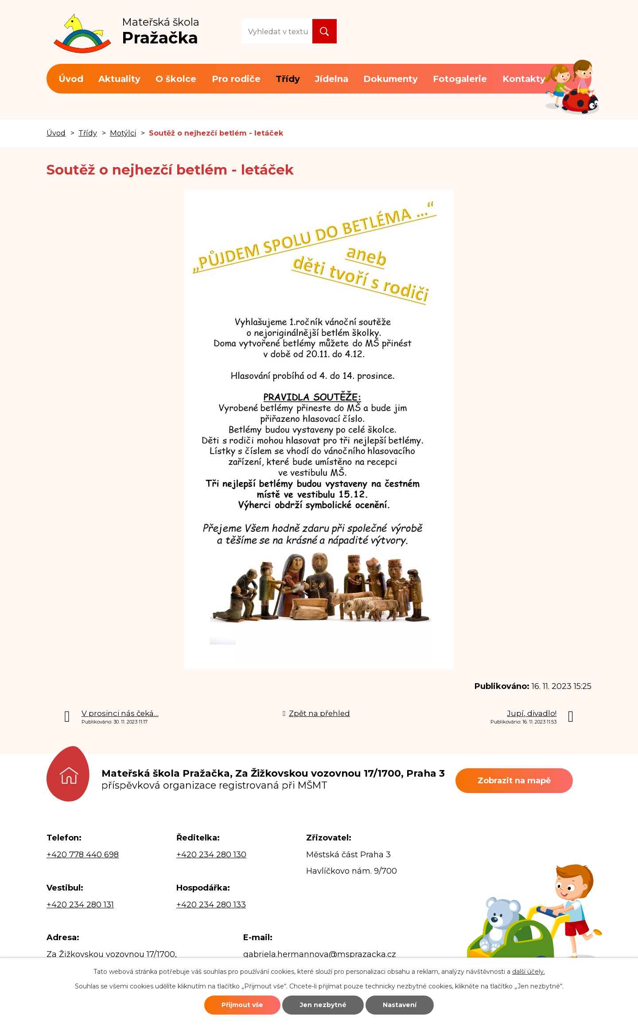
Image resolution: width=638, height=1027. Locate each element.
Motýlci (123, 132)
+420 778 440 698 (83, 855)
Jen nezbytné (323, 1005)
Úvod (70, 79)
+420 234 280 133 (211, 905)
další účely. (528, 972)
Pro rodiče (236, 79)
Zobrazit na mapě (514, 781)
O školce (176, 79)
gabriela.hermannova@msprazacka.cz (319, 954)
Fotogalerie (460, 79)
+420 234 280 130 (211, 855)
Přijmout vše (242, 1005)
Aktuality (119, 79)
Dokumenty (390, 79)
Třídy (288, 79)
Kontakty (523, 79)
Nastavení (399, 1005)
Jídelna (331, 79)
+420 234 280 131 (80, 905)
